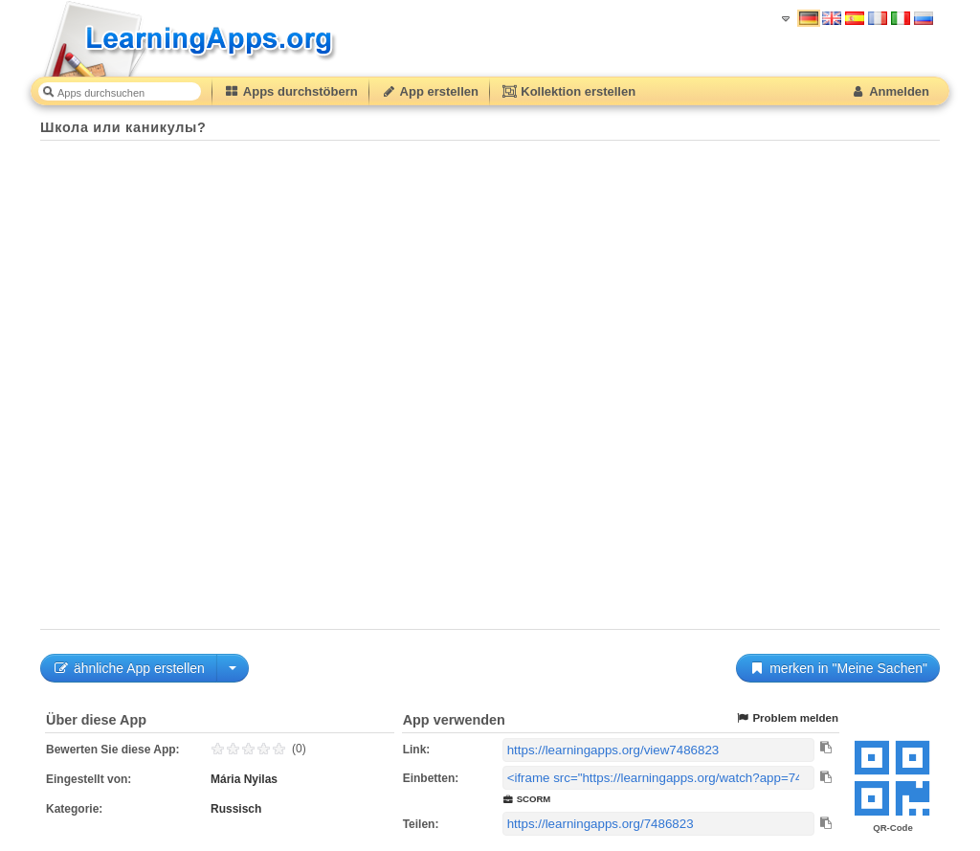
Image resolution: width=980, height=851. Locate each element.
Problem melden (786, 718)
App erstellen (430, 91)
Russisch (236, 809)
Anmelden (889, 91)
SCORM (526, 799)
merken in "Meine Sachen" (837, 668)
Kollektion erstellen (568, 91)
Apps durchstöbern (291, 91)
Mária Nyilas (244, 779)
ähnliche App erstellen (129, 668)
